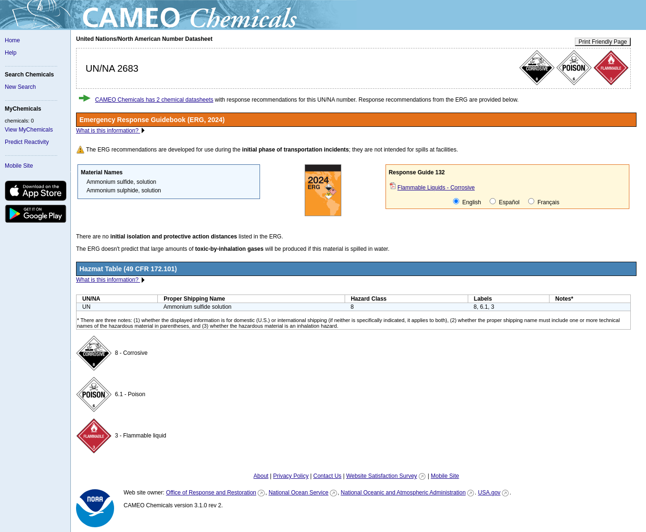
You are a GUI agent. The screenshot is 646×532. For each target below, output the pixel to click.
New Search (20, 87)
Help (11, 52)
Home (12, 40)
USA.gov (489, 492)
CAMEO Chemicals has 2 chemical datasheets (154, 99)
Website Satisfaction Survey (381, 476)
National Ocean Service (298, 492)
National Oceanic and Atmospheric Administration (403, 492)
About (260, 476)
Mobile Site (19, 165)
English (467, 202)
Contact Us (327, 476)
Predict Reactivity (27, 142)
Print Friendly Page (603, 41)
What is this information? (108, 130)
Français (543, 202)
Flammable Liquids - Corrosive (436, 187)
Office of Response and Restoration (211, 492)
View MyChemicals (29, 129)
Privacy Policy (291, 476)
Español (505, 202)
